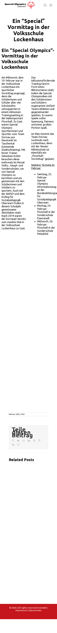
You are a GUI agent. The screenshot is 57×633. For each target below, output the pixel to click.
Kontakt (42, 608)
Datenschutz (35, 610)
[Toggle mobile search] (45, 5)
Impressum (21, 610)
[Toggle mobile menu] (51, 5)
